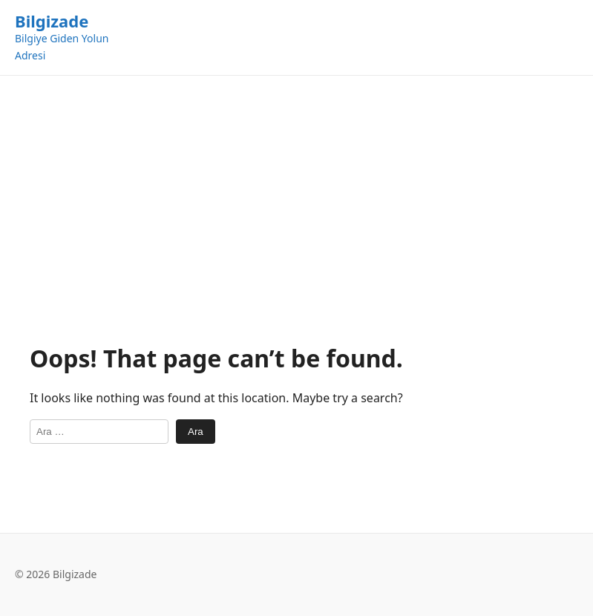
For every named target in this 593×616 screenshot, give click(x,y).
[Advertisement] (296, 209)
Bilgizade (51, 21)
